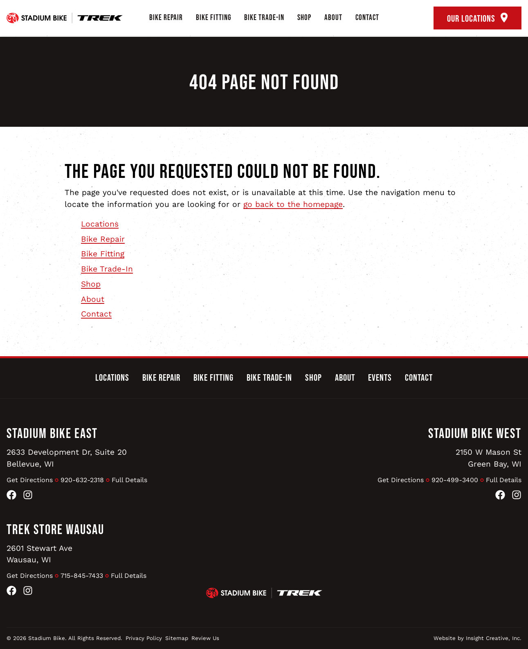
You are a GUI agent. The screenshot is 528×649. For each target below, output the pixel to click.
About (333, 17)
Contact (367, 17)
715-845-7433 (82, 575)
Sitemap (176, 638)
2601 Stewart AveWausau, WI (39, 554)
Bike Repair (166, 17)
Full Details (129, 480)
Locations (100, 224)
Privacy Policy (144, 638)
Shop (304, 17)
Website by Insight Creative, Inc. (477, 638)
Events (380, 378)
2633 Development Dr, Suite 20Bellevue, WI (67, 458)
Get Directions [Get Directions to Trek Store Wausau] (30, 575)
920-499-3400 (454, 480)
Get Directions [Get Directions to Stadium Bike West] (400, 480)
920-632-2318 (82, 480)
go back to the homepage (293, 204)
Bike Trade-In (264, 17)
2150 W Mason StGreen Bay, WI (488, 458)
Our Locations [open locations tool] (477, 19)
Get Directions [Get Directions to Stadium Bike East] (30, 480)
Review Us (205, 638)
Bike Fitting (213, 17)
